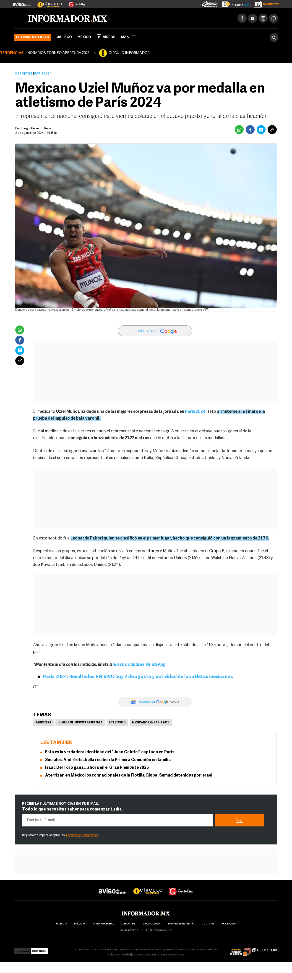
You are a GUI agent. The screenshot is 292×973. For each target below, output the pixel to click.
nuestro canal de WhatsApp (139, 665)
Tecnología (152, 924)
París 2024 (195, 412)
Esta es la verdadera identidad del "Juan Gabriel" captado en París (109, 752)
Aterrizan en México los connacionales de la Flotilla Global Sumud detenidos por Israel (128, 775)
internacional (103, 924)
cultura (208, 924)
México (84, 37)
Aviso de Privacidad (119, 955)
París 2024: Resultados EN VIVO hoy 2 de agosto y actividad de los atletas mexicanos (138, 676)
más (128, 37)
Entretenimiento (181, 924)
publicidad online (159, 930)
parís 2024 (43, 722)
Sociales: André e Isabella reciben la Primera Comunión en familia (108, 760)
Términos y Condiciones (82, 835)
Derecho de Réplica (143, 955)
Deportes (23, 73)
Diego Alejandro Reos (36, 128)
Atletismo (117, 722)
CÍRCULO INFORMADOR (129, 53)
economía (229, 924)
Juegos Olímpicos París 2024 (80, 722)
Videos (106, 36)
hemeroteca (129, 930)
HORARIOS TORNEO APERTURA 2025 (58, 53)
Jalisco (64, 37)
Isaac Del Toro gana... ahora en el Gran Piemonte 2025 (97, 768)
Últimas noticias (32, 37)
